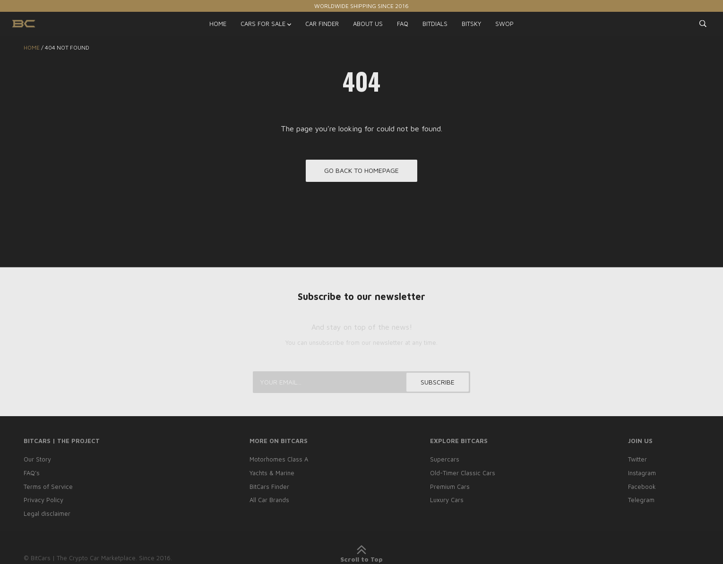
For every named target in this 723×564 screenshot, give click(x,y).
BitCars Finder (269, 486)
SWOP (504, 23)
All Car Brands (269, 500)
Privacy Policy (43, 500)
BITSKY (471, 23)
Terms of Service (48, 486)
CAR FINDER (322, 23)
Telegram (641, 500)
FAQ (402, 23)
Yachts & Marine (272, 473)
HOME (217, 23)
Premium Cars (450, 486)
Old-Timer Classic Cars (462, 473)
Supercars (444, 459)
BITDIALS (435, 23)
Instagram (642, 473)
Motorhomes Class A (279, 459)
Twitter (637, 459)
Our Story (37, 459)
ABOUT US (368, 23)
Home (32, 47)
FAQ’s (32, 473)
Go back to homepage (361, 171)
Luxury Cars (447, 500)
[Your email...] (361, 382)
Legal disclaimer (47, 513)
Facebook (642, 486)
